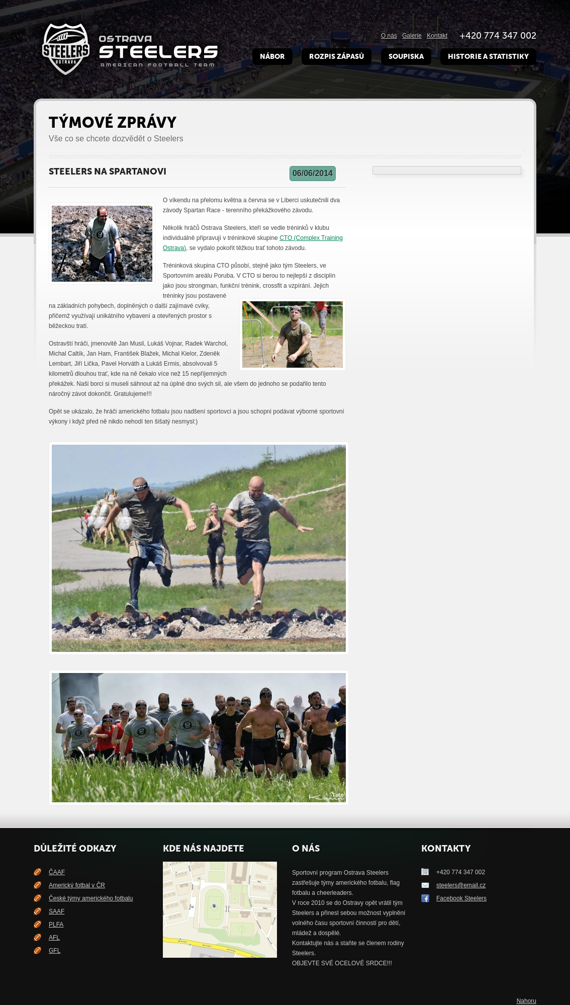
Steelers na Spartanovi (107, 171)
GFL (54, 950)
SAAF (56, 911)
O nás (389, 35)
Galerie (412, 35)
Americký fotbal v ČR (77, 885)
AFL (54, 937)
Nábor (272, 56)
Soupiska (406, 56)
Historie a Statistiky (488, 56)
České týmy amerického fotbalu (91, 898)
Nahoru (526, 1000)
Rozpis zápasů (336, 56)
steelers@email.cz (461, 885)
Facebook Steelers (461, 898)
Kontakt (437, 35)
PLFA (56, 924)
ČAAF (57, 872)
